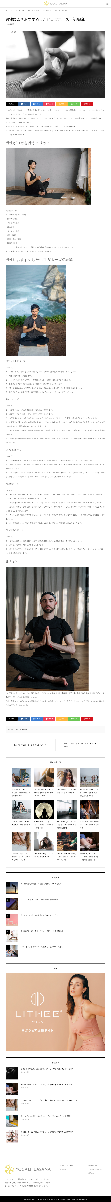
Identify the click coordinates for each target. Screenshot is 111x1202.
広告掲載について (94, 1165)
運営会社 (63, 1169)
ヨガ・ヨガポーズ (21, 729)
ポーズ (12, 729)
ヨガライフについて (66, 1165)
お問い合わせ (92, 1173)
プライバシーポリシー (95, 1169)
